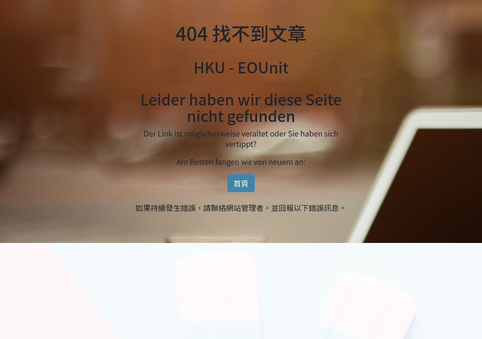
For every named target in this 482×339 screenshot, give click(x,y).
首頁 (241, 183)
